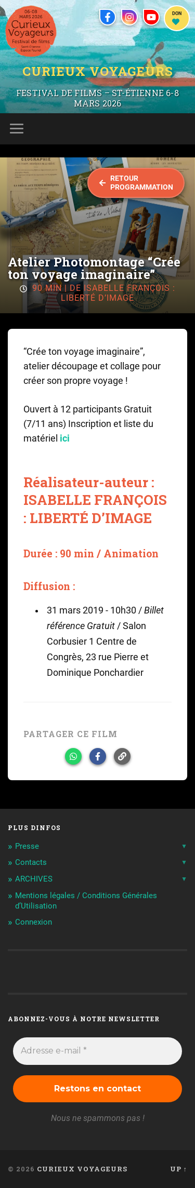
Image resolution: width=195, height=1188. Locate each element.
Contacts (31, 862)
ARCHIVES (34, 879)
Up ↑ (178, 1169)
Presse (27, 846)
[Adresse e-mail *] (97, 1050)
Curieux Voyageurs (97, 71)
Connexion (33, 922)
